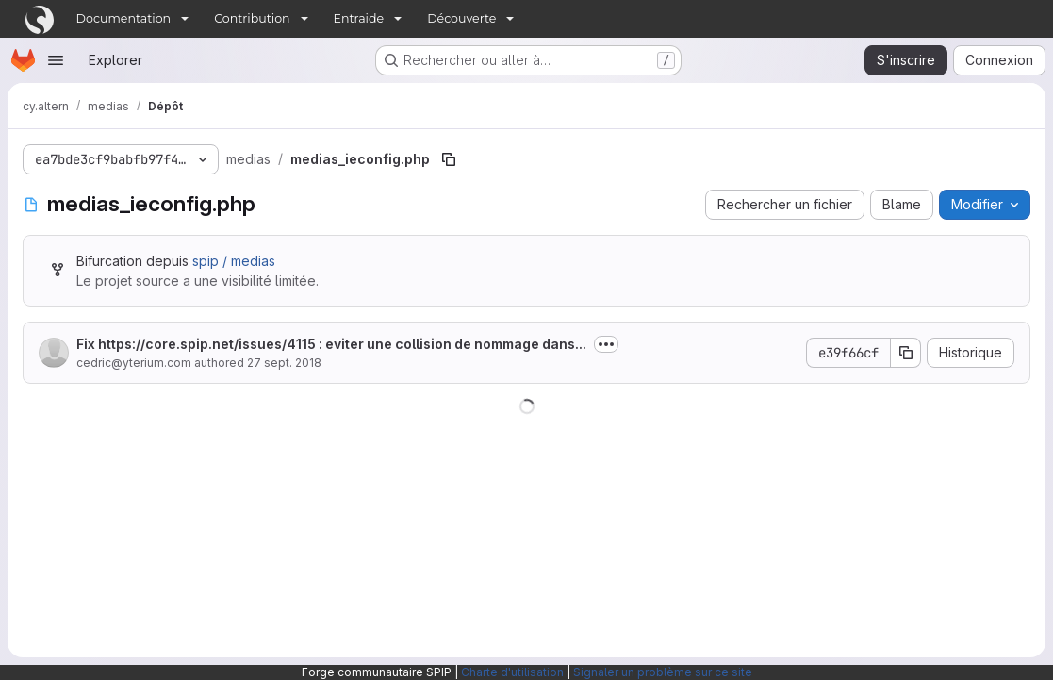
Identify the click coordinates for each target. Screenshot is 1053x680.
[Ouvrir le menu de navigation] (56, 60)
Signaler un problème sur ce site (662, 672)
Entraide (359, 18)
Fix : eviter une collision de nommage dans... (331, 344)
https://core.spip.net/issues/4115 (207, 344)
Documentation (124, 18)
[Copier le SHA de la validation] (906, 353)
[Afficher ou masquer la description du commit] (606, 344)
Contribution (251, 18)
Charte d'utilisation (512, 672)
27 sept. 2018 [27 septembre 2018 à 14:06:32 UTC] (284, 363)
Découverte (461, 18)
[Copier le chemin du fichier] (449, 159)
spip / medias (233, 261)
